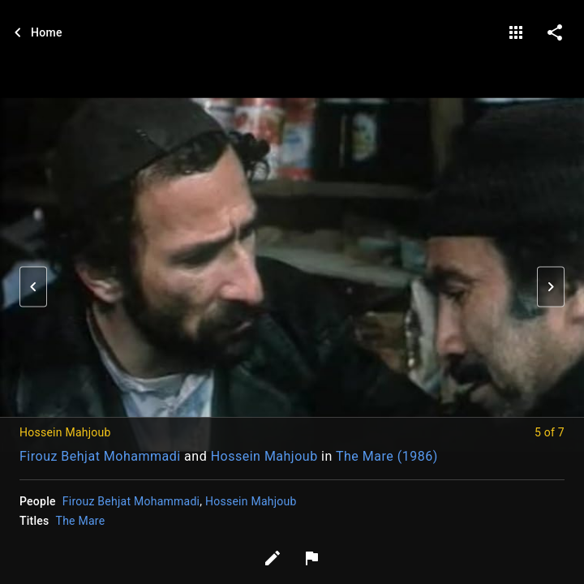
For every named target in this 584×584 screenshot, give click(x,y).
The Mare (80, 520)
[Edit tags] (272, 558)
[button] (33, 287)
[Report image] (311, 558)
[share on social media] (554, 32)
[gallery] (515, 32)
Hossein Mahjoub (264, 456)
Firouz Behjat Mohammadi (100, 456)
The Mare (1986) (387, 456)
